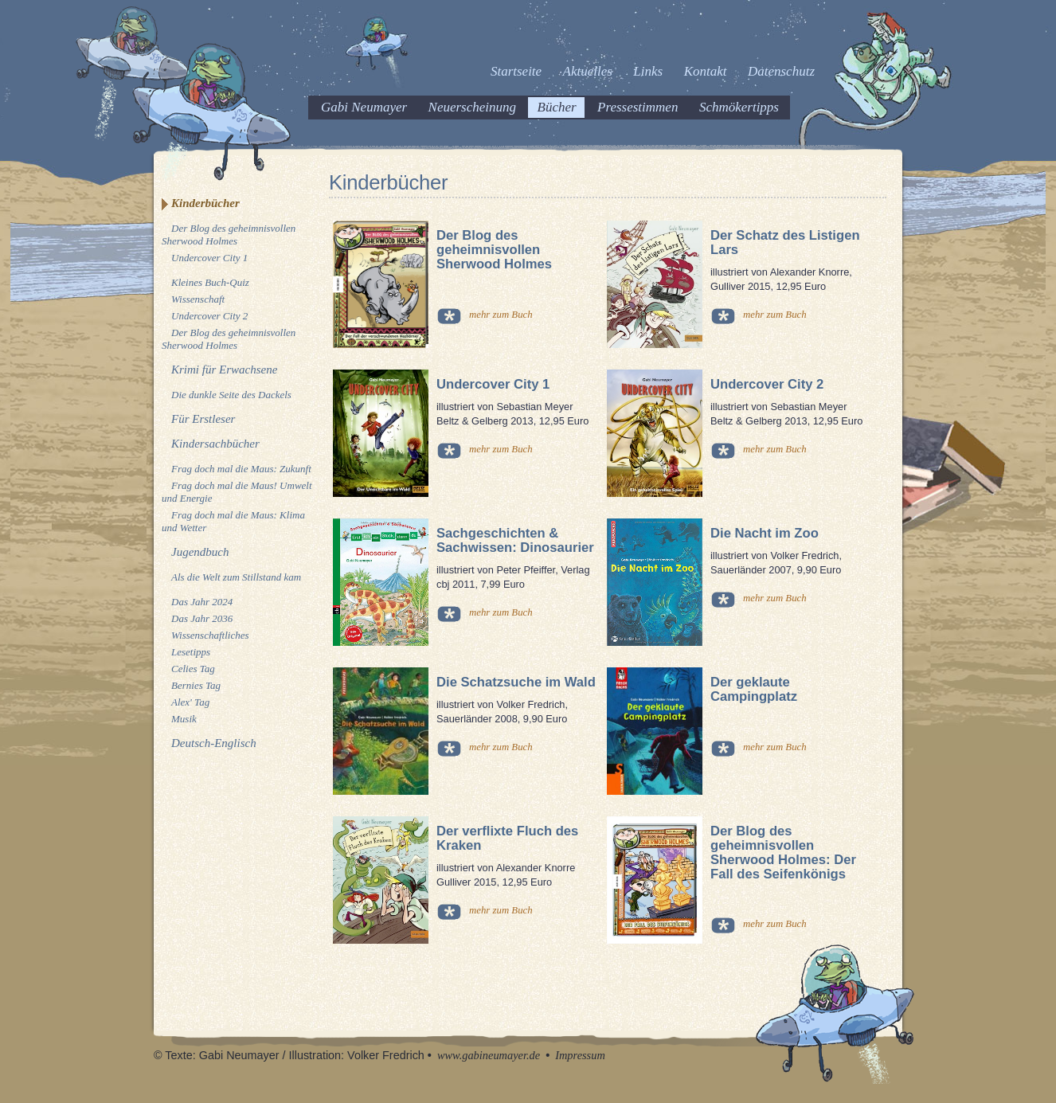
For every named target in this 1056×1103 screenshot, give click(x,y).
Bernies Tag (196, 685)
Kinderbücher (205, 203)
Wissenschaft (198, 299)
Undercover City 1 (209, 258)
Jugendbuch (200, 552)
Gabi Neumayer (364, 107)
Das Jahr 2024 (202, 602)
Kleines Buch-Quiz (210, 282)
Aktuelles (587, 71)
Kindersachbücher (215, 443)
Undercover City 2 (209, 316)
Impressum (580, 1055)
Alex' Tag (190, 702)
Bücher (557, 107)
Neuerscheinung (472, 107)
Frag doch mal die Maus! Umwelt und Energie (237, 491)
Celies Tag (193, 669)
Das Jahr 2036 (202, 618)
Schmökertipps (739, 107)
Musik (184, 719)
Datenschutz (781, 71)
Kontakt (705, 71)
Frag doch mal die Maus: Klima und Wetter (233, 521)
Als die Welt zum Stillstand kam (236, 577)
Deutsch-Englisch (213, 743)
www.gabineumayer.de (488, 1055)
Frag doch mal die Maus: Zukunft (241, 469)
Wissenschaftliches (210, 635)
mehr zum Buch (501, 314)
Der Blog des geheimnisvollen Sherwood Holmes (228, 234)
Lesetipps (190, 652)
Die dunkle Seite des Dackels (231, 395)
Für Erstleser (203, 419)
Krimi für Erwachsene (224, 369)
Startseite (516, 71)
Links (648, 71)
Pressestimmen (637, 107)
